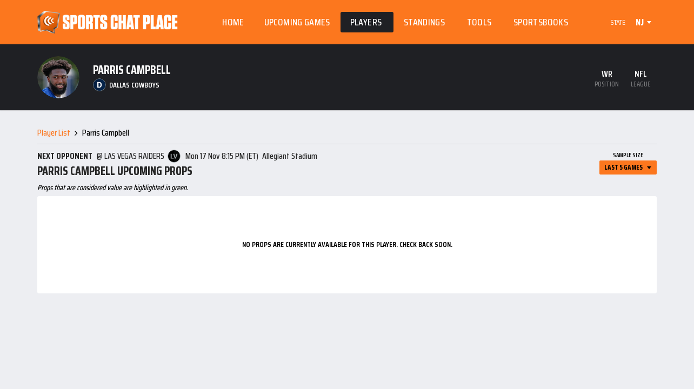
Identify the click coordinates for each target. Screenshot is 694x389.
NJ (640, 22)
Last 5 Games (623, 167)
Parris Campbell (105, 132)
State (617, 22)
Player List (53, 132)
